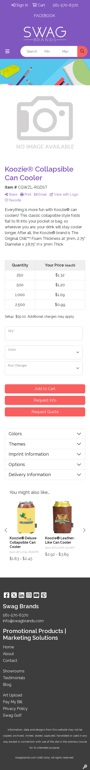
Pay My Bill (12, 702)
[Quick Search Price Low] (51, 51)
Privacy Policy (15, 708)
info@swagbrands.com (23, 621)
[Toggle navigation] (7, 51)
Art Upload (12, 695)
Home (8, 647)
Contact (10, 660)
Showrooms (13, 671)
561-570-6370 (65, 5)
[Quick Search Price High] (69, 51)
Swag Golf (12, 715)
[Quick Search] (31, 51)
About (8, 654)
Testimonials (14, 678)
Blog (7, 684)
